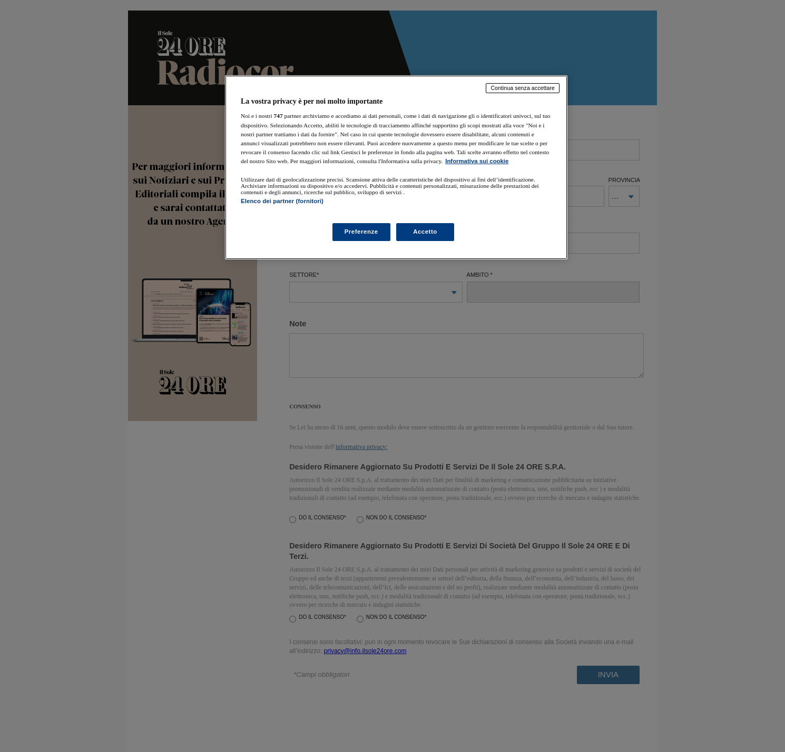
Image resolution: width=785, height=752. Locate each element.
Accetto (425, 231)
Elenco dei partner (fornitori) (282, 201)
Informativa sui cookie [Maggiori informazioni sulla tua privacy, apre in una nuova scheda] (476, 161)
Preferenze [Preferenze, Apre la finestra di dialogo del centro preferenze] (361, 231)
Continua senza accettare (522, 88)
